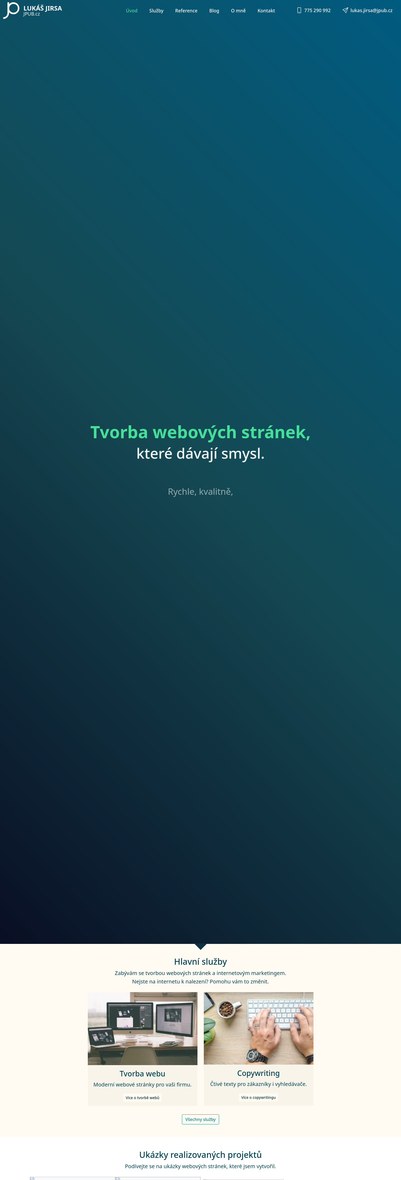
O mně (238, 10)
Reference (186, 10)
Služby (156, 10)
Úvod (132, 10)
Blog (214, 10)
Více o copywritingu (258, 1113)
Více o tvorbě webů (143, 1113)
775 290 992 (313, 10)
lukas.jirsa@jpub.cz (367, 10)
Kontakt (266, 10)
